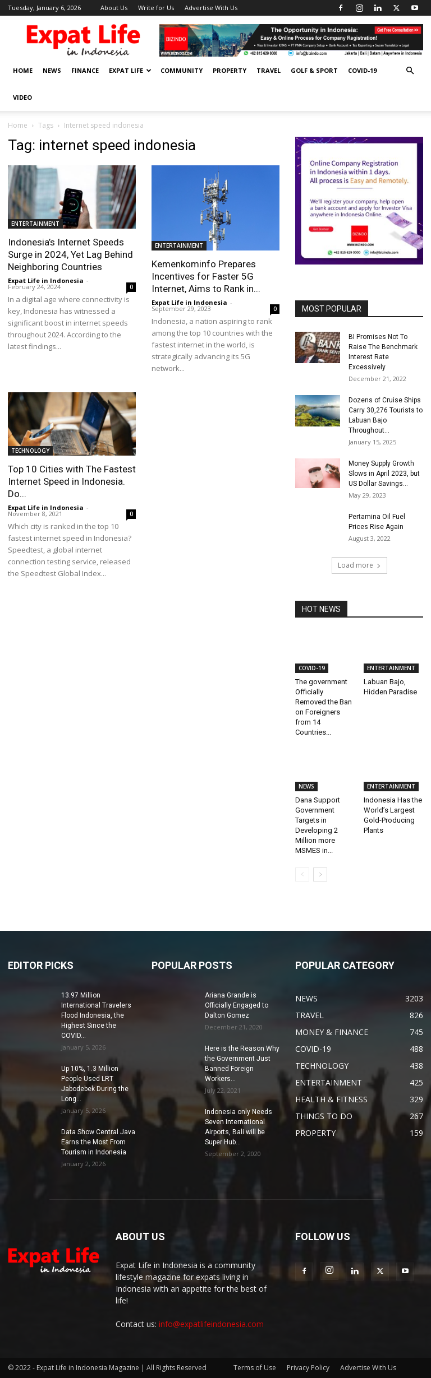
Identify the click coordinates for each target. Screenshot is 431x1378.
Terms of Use (254, 1367)
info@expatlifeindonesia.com (211, 1324)
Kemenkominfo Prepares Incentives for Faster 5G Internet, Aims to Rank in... (206, 276)
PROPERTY (229, 70)
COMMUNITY (182, 70)
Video (22, 97)
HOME (23, 70)
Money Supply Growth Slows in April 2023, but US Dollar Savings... (384, 474)
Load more (359, 565)
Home (17, 125)
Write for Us (156, 7)
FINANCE (85, 70)
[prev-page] (302, 874)
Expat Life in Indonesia (46, 280)
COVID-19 (362, 70)
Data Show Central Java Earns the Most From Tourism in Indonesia (98, 1142)
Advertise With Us (211, 7)
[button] (409, 71)
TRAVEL (268, 70)
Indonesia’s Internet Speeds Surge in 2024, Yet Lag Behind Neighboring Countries (70, 254)
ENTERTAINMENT (35, 224)
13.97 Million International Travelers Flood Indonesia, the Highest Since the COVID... (96, 1015)
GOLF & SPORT (314, 70)
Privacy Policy (308, 1367)
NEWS (52, 70)
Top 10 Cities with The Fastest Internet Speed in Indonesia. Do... (72, 481)
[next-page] (320, 874)
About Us (113, 7)
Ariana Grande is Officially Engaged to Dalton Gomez (236, 1005)
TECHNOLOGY (30, 450)
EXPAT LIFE (130, 70)
